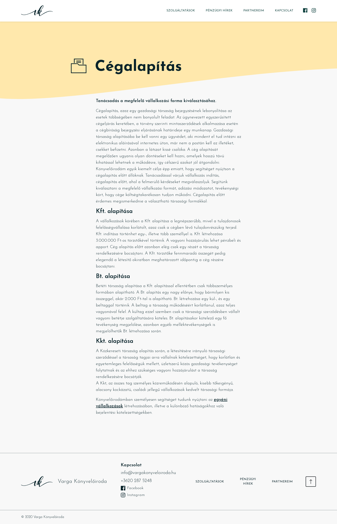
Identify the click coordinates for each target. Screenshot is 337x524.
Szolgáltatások (181, 10)
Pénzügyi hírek (219, 10)
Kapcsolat (284, 10)
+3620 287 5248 (136, 481)
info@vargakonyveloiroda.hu (148, 473)
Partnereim (253, 10)
